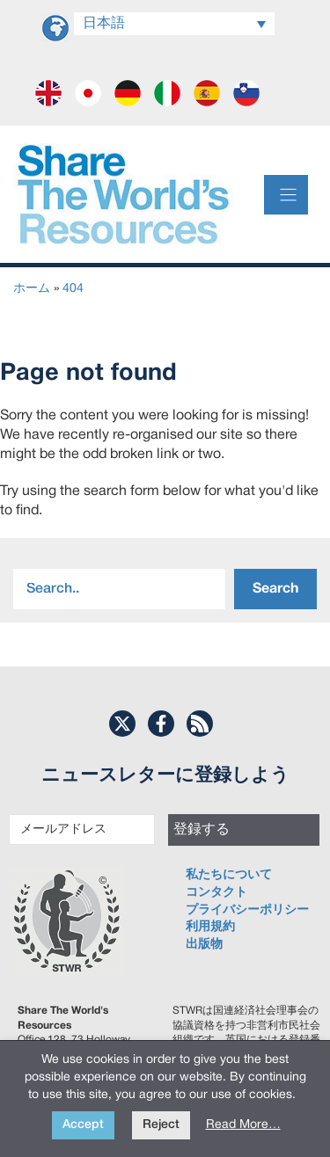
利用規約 (210, 927)
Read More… (243, 1125)
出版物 (204, 944)
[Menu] (286, 195)
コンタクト (216, 893)
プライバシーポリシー (247, 910)
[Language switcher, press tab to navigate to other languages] (174, 23)
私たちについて (229, 875)
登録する (201, 830)
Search (275, 589)
